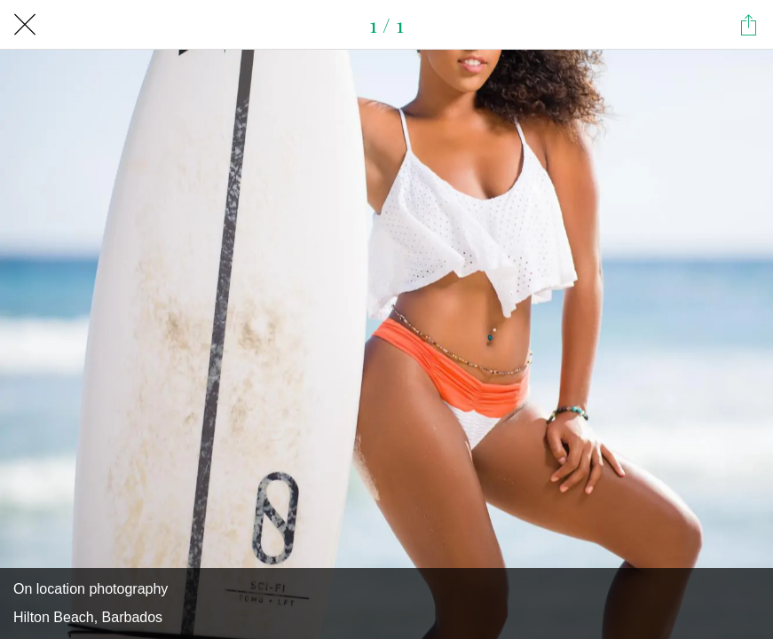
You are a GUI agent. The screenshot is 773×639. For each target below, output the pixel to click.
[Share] (748, 25)
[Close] (24, 25)
